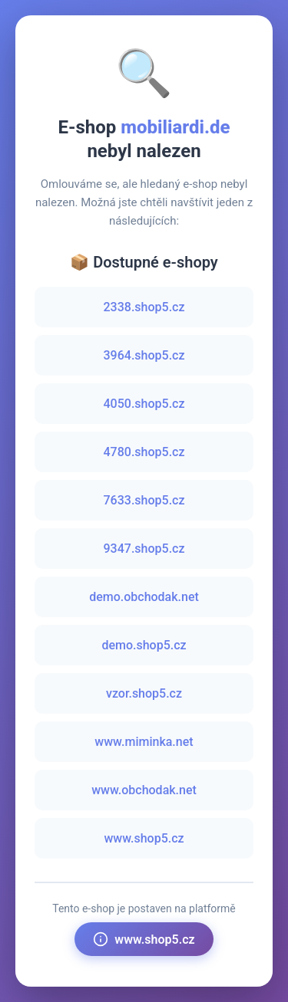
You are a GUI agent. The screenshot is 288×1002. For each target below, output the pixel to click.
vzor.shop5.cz (144, 693)
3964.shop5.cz (144, 355)
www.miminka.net (143, 741)
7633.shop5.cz (144, 500)
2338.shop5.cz (144, 307)
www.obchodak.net (144, 790)
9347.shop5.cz (144, 548)
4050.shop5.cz (144, 403)
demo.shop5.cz (143, 645)
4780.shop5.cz (144, 452)
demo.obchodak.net (144, 597)
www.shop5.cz (144, 838)
